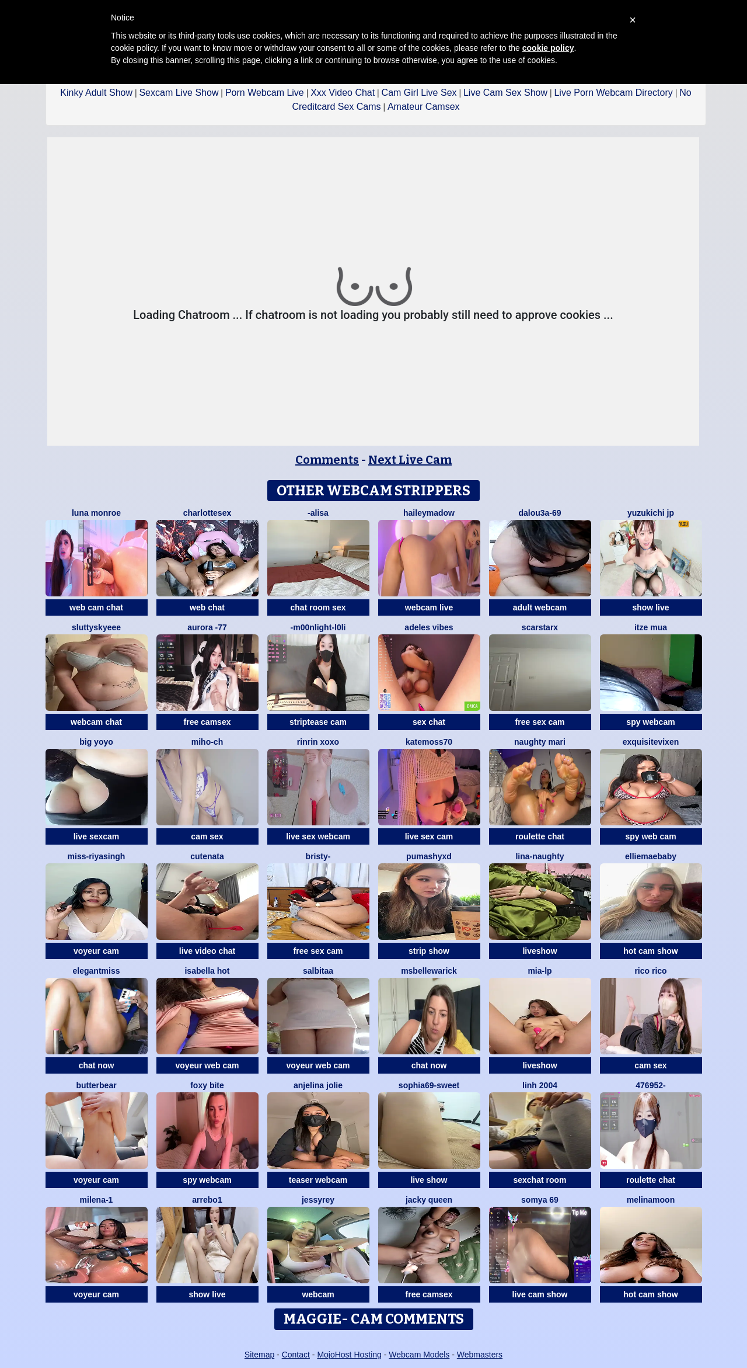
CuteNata (207, 856)
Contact (296, 1354)
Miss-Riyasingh (96, 856)
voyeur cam (96, 951)
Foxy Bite (207, 1085)
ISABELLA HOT (206, 970)
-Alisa (318, 513)
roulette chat (539, 836)
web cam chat (96, 607)
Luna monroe (96, 513)
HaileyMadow (429, 513)
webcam (318, 1294)
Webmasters (479, 1354)
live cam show (540, 1294)
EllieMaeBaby (650, 856)
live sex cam (429, 836)
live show (428, 1180)
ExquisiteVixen (651, 742)
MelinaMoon (651, 1199)
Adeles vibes (428, 627)
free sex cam (540, 722)
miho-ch (207, 742)
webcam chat (96, 722)
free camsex (207, 722)
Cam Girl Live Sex (419, 93)
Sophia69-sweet (429, 1085)
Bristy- (318, 856)
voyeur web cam (207, 1065)
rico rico (650, 970)
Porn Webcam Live (264, 93)
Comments (327, 460)
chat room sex (318, 607)
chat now (96, 1065)
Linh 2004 (539, 1085)
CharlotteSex (207, 513)
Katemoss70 (429, 742)
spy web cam (650, 836)
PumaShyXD (429, 856)
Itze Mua (650, 627)
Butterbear (96, 1085)
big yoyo (96, 742)
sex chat (429, 722)
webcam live (429, 607)
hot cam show (650, 951)
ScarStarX (540, 627)
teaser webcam (318, 1180)
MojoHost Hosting (349, 1354)
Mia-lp (539, 970)
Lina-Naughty (539, 856)
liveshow (539, 951)
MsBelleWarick (429, 970)
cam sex (207, 836)
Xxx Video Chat (342, 93)
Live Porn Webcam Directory (613, 93)
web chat (207, 607)
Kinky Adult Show (96, 93)
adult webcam (540, 607)
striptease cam (318, 722)
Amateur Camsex (424, 107)
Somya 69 (539, 1199)
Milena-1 (96, 1199)
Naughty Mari (540, 742)
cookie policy (548, 48)
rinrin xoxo (318, 742)
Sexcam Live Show (178, 93)
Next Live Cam (410, 460)
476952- (650, 1085)
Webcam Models (419, 1354)
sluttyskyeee (96, 627)
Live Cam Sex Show (505, 93)
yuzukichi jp (650, 513)
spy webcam (650, 722)
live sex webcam (318, 836)
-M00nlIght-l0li (318, 627)
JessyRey (318, 1199)
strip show (429, 951)
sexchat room (539, 1180)
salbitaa (318, 970)
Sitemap (259, 1354)
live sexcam (97, 836)
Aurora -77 (207, 627)
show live (650, 607)
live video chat (207, 951)
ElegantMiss (96, 970)
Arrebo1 (207, 1199)
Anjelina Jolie (318, 1085)
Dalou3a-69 (539, 513)
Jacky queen (429, 1199)
